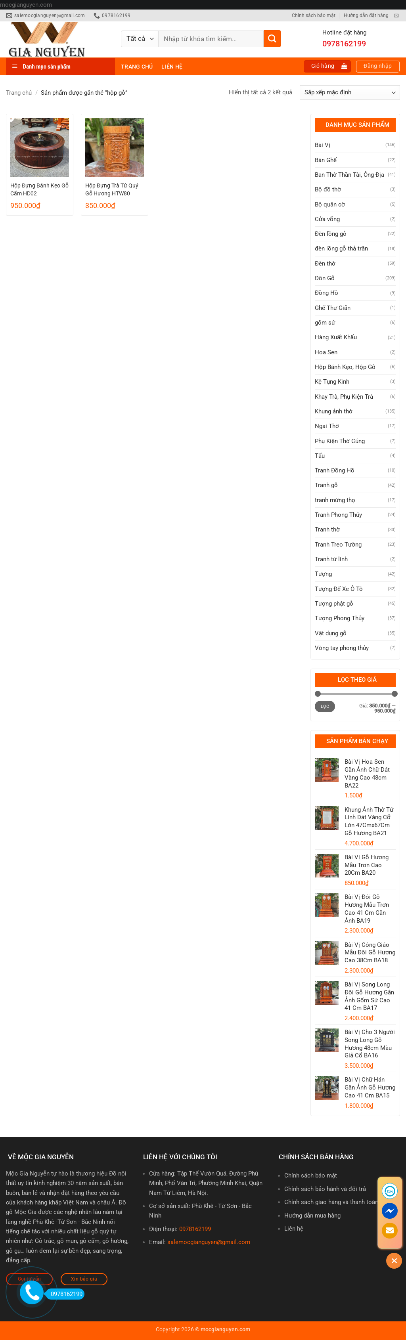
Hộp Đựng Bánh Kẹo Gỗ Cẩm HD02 (39, 189)
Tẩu (320, 455)
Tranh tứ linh (331, 559)
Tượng (323, 573)
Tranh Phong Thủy (338, 514)
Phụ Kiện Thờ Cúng (340, 441)
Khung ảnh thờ (333, 411)
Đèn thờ (325, 263)
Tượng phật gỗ (334, 603)
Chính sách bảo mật (313, 15)
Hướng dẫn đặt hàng (366, 15)
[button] (327, 66)
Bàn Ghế (326, 160)
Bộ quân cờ (330, 204)
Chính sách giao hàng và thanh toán (331, 1202)
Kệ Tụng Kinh (332, 381)
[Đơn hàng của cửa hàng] (350, 92)
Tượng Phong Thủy (339, 618)
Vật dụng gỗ (331, 633)
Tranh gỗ (326, 485)
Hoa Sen (326, 352)
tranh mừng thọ (335, 500)
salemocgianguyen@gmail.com (208, 1242)
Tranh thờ (327, 529)
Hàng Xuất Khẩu (336, 337)
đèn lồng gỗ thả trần (341, 248)
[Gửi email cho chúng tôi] (396, 15)
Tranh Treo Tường (338, 544)
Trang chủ (137, 66)
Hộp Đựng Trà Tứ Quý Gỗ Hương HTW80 (111, 189)
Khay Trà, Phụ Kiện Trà (344, 396)
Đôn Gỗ (325, 278)
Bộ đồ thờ (328, 189)
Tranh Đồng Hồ (334, 470)
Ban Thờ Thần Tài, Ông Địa (349, 174)
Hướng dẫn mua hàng (312, 1215)
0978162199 (195, 1229)
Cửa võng (327, 219)
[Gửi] (272, 38)
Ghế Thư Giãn (332, 308)
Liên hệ (171, 66)
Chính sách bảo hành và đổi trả (325, 1189)
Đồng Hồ (326, 292)
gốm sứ (325, 322)
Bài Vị (322, 145)
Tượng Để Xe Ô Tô (339, 589)
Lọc (325, 706)
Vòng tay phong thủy (342, 648)
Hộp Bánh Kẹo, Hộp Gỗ (345, 367)
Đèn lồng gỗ (331, 233)
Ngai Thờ (327, 426)
